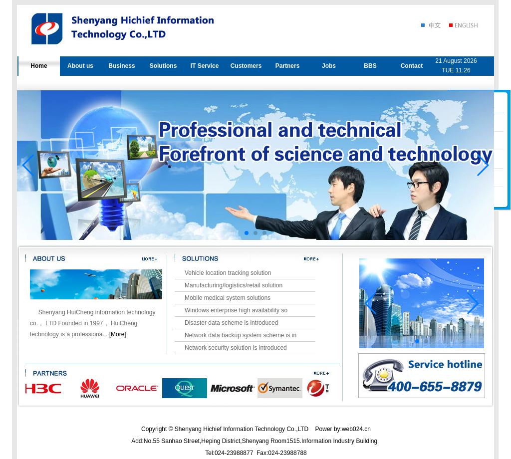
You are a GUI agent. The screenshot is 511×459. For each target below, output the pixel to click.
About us (80, 65)
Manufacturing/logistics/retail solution (233, 285)
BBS (370, 65)
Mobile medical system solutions (227, 297)
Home (38, 65)
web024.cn (356, 429)
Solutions (163, 65)
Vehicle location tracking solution (228, 272)
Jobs (329, 65)
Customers (246, 65)
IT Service (205, 65)
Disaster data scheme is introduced (231, 322)
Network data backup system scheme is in (240, 335)
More (117, 334)
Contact (412, 65)
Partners (287, 65)
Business (121, 65)
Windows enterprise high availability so (236, 310)
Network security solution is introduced (236, 347)
